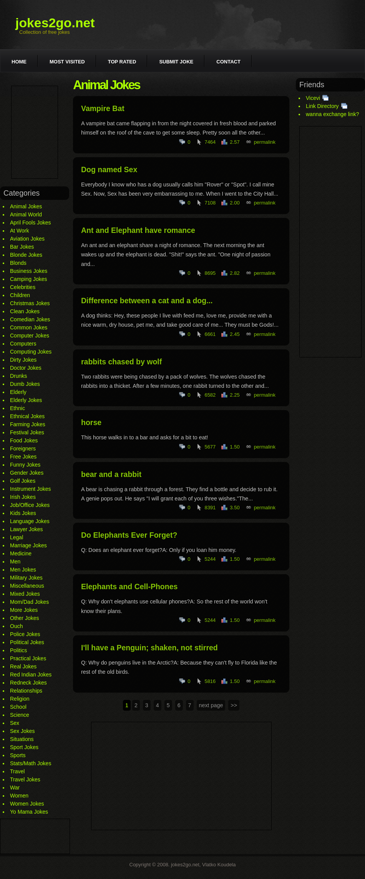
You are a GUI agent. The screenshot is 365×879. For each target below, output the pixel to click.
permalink (264, 142)
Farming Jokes (27, 424)
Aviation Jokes (27, 239)
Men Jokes (23, 570)
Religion (20, 699)
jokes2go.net (55, 22)
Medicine (21, 553)
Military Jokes (26, 578)
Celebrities (22, 287)
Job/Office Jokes (30, 505)
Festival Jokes (27, 432)
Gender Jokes (26, 473)
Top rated (122, 62)
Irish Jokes (23, 497)
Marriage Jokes (28, 545)
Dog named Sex (109, 169)
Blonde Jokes (26, 255)
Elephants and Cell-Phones (129, 586)
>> (234, 705)
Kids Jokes (23, 513)
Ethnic (17, 408)
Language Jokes (30, 521)
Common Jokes (28, 327)
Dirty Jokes (23, 360)
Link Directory (322, 106)
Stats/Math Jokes (30, 763)
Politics (18, 650)
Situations (21, 739)
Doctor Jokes (25, 368)
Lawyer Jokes (26, 529)
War (15, 787)
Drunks (18, 376)
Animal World (26, 214)
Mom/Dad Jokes (29, 602)
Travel (17, 771)
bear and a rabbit (111, 474)
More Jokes (24, 610)
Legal (16, 537)
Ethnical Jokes (27, 416)
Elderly (18, 392)
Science (19, 715)
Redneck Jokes (28, 683)
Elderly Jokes (26, 400)
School (18, 707)
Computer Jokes (29, 335)
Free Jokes (23, 457)
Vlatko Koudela (219, 864)
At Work (19, 231)
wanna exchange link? (332, 114)
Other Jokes (24, 618)
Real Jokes (23, 666)
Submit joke (176, 62)
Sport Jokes (24, 747)
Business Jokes (28, 271)
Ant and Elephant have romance (138, 230)
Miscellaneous (27, 586)
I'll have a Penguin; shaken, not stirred (149, 647)
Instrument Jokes (30, 489)
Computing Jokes (30, 352)
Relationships (26, 691)
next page (211, 705)
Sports (17, 755)
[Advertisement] (35, 132)
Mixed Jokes (25, 594)
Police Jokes (25, 634)
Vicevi (313, 98)
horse (91, 422)
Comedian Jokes (30, 319)
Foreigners (23, 448)
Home (19, 62)
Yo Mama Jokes (29, 812)
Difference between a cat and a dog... (146, 300)
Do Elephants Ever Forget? (129, 535)
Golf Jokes (22, 481)
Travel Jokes (25, 779)
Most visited (67, 62)
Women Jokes (27, 804)
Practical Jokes (28, 658)
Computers (23, 344)
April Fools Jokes (30, 222)
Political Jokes (27, 642)
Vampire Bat (102, 108)
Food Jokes (24, 440)
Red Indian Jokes (30, 674)
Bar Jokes (22, 247)
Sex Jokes (22, 731)
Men (15, 561)
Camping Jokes (28, 279)
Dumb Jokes (25, 384)
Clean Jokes (25, 311)
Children (20, 295)
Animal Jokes (26, 206)
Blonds (18, 263)
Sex (14, 723)
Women (19, 796)
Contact (228, 62)
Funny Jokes (25, 465)
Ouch (16, 626)
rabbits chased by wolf (121, 361)
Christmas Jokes (30, 303)
